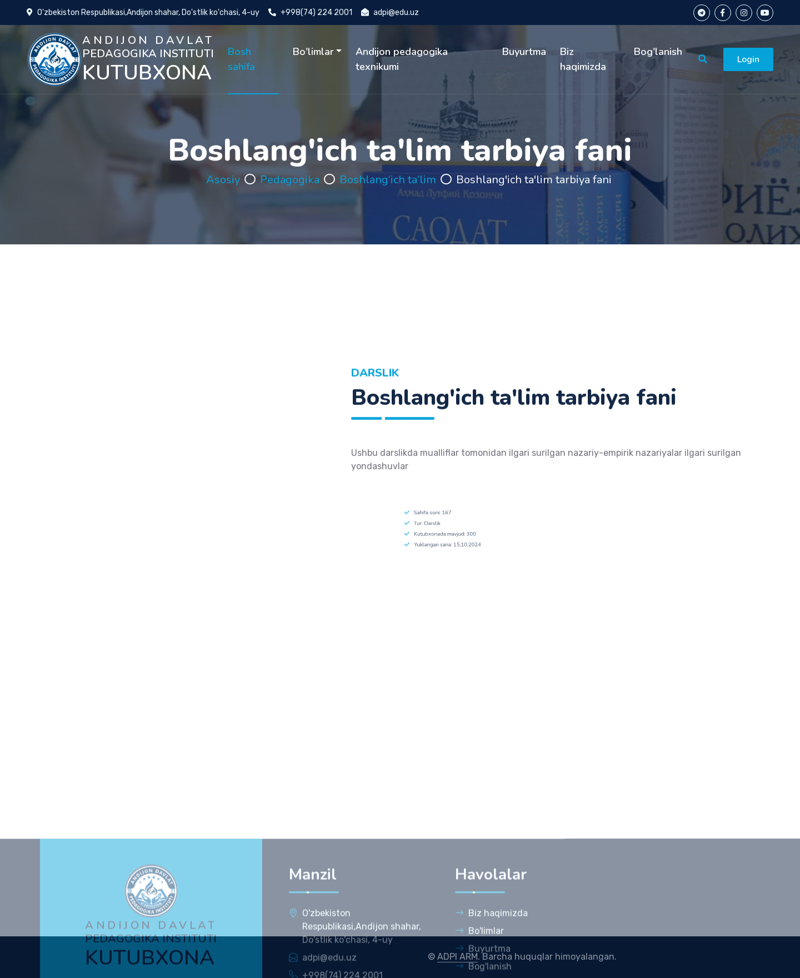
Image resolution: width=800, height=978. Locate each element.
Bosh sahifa (241, 59)
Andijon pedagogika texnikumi (402, 59)
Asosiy (223, 179)
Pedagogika (289, 179)
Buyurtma (524, 51)
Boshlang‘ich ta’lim (387, 179)
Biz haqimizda (583, 59)
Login (748, 59)
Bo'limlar (313, 51)
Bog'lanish (658, 51)
